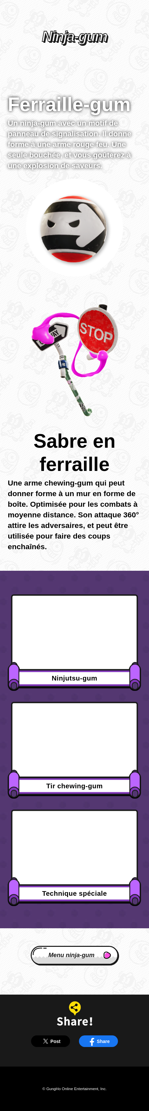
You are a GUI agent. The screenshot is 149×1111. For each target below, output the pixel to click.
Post (50, 1041)
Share (98, 1041)
